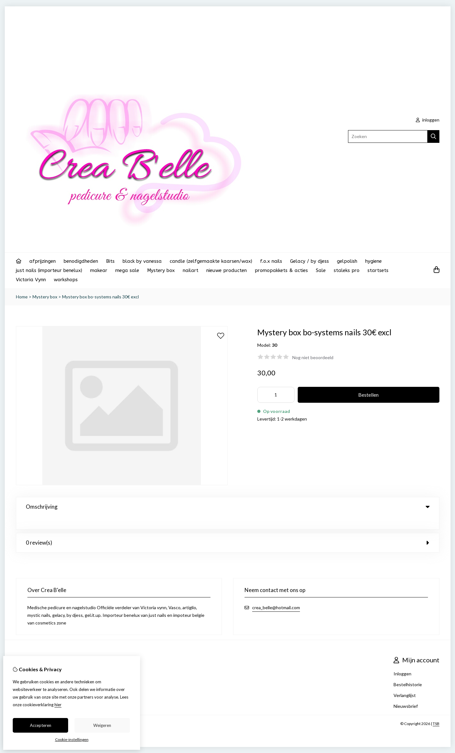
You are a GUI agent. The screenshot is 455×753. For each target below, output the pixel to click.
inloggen (427, 119)
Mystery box (161, 270)
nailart (190, 270)
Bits (110, 261)
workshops (66, 279)
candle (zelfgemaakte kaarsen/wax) (211, 261)
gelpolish (347, 261)
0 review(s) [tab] (228, 529)
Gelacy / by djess (309, 261)
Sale (321, 270)
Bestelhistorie (408, 671)
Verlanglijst (405, 682)
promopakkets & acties (281, 270)
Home (22, 296)
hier (57, 704)
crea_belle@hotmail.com (276, 594)
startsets (377, 270)
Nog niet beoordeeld (312, 357)
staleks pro (346, 270)
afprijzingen (42, 261)
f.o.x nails (271, 261)
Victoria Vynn (31, 279)
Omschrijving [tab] (228, 506)
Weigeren (102, 725)
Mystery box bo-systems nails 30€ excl (100, 296)
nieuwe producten (226, 270)
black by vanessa (142, 261)
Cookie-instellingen (72, 739)
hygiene (373, 261)
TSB (436, 710)
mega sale (127, 270)
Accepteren (40, 725)
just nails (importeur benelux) (49, 270)
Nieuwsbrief (406, 693)
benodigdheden (81, 261)
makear (98, 270)
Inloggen (402, 660)
